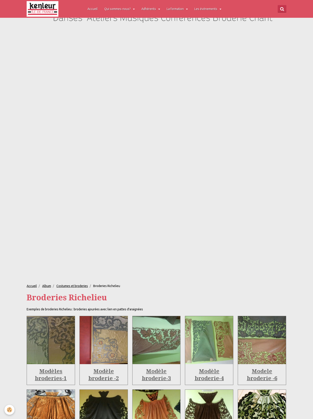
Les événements (206, 9)
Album (46, 286)
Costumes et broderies (72, 286)
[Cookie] (9, 410)
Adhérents (149, 9)
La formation (175, 9)
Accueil (92, 9)
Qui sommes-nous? (117, 9)
